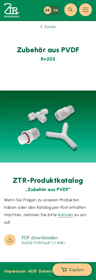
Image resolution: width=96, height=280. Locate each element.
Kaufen (72, 270)
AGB (32, 271)
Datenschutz (51, 271)
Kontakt (65, 214)
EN (56, 10)
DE (47, 10)
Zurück (48, 27)
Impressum (15, 271)
